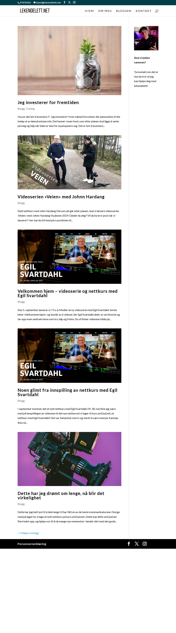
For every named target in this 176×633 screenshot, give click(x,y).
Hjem (89, 11)
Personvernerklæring (32, 544)
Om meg (105, 11)
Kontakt (144, 11)
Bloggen (123, 11)
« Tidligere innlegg (28, 533)
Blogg (21, 108)
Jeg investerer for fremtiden (48, 102)
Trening (30, 108)
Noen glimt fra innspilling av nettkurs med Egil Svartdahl (67, 392)
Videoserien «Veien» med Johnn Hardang (61, 196)
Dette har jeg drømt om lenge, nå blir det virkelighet (61, 495)
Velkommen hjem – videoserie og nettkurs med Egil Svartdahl (68, 293)
